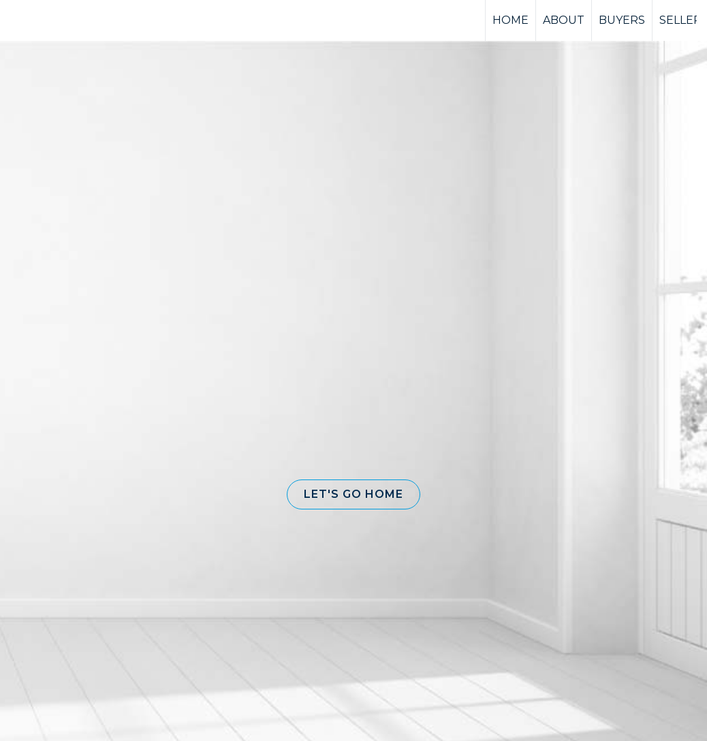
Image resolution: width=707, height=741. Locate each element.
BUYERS (622, 20)
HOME (510, 20)
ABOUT (563, 20)
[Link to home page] (61, 20)
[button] (353, 494)
